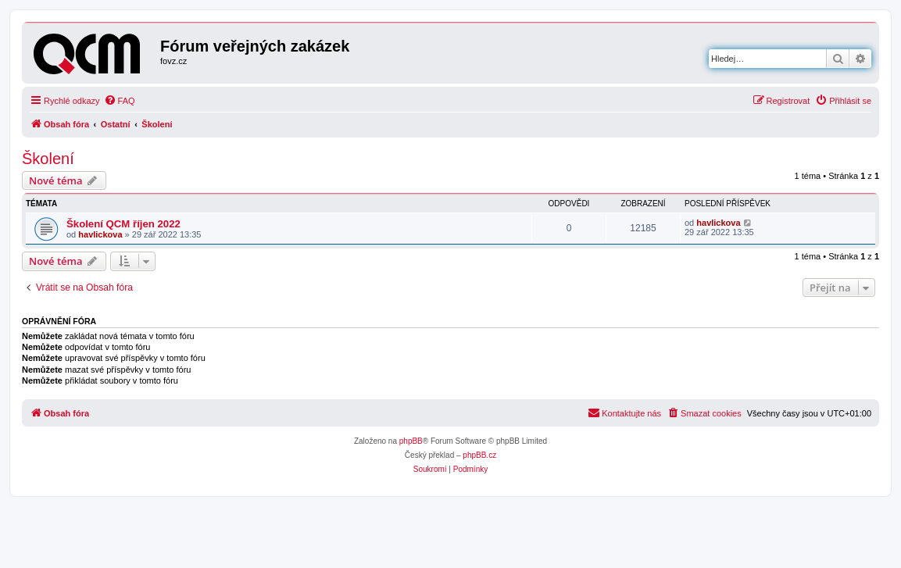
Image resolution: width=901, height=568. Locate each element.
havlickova (100, 234)
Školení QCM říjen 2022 (123, 224)
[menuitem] (119, 100)
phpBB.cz (479, 455)
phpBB (411, 441)
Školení (48, 158)
